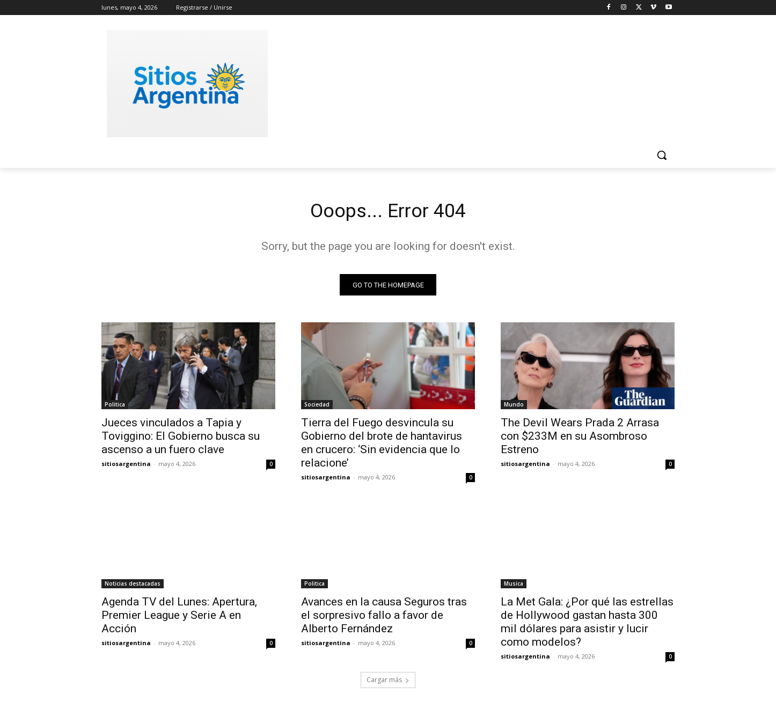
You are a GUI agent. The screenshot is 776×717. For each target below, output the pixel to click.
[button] (662, 155)
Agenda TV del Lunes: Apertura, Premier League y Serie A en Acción (179, 618)
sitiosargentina (126, 467)
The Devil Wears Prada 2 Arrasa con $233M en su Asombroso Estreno (580, 439)
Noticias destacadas (132, 586)
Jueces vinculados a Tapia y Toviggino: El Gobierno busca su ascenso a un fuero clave (180, 439)
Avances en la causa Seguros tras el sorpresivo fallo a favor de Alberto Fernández (384, 618)
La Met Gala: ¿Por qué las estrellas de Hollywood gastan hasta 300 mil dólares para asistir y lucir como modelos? (587, 625)
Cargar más (388, 683)
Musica (513, 586)
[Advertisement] (468, 82)
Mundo (514, 407)
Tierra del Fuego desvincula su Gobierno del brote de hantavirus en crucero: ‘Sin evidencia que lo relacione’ (381, 445)
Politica (115, 407)
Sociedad (317, 407)
